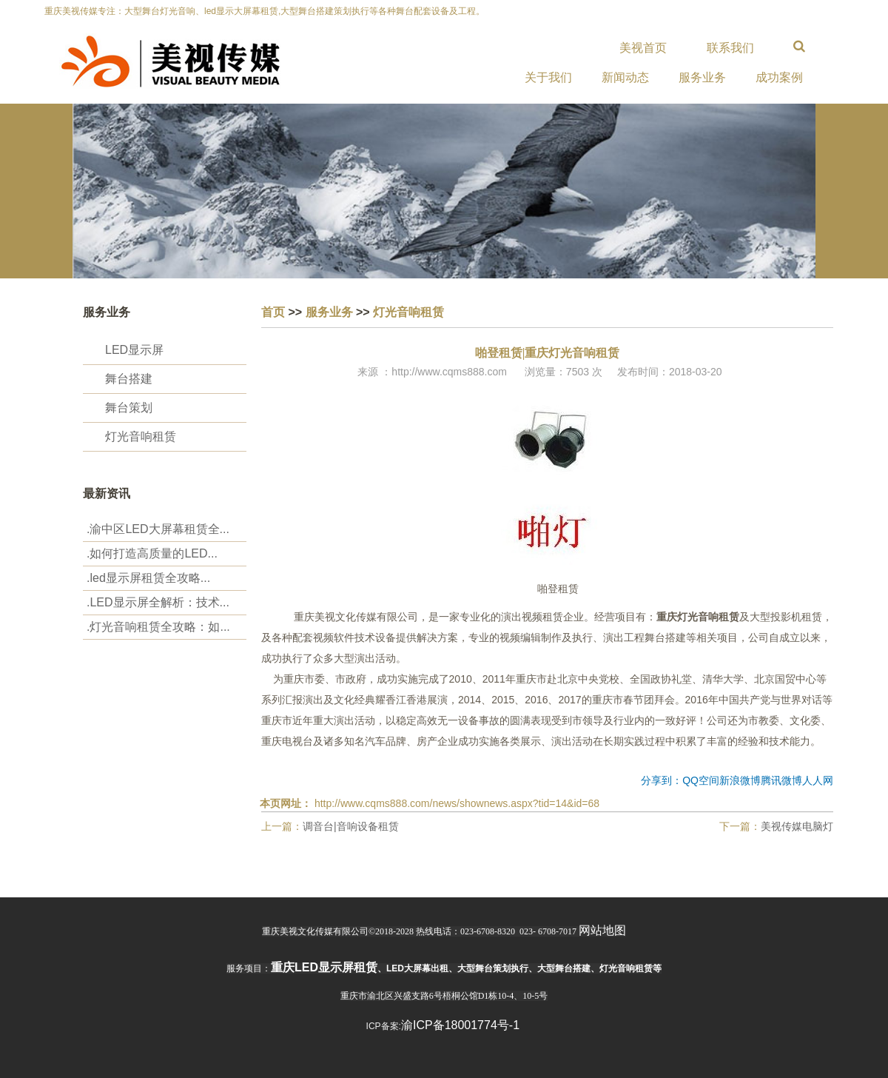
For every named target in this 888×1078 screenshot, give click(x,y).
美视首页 (643, 47)
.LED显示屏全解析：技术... (158, 602)
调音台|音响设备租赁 (351, 826)
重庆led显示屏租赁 (324, 967)
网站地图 (602, 930)
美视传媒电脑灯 (797, 826)
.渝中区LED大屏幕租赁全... (158, 529)
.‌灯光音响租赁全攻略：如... (158, 626)
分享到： (661, 780)
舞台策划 (128, 407)
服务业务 (329, 312)
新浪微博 (740, 780)
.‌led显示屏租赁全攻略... (148, 578)
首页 (273, 312)
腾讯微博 (781, 780)
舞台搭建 (128, 378)
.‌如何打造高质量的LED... (152, 553)
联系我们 (730, 47)
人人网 (817, 780)
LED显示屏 (134, 350)
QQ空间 (700, 780)
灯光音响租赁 (140, 436)
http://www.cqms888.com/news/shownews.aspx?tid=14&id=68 (456, 803)
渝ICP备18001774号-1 (460, 1025)
